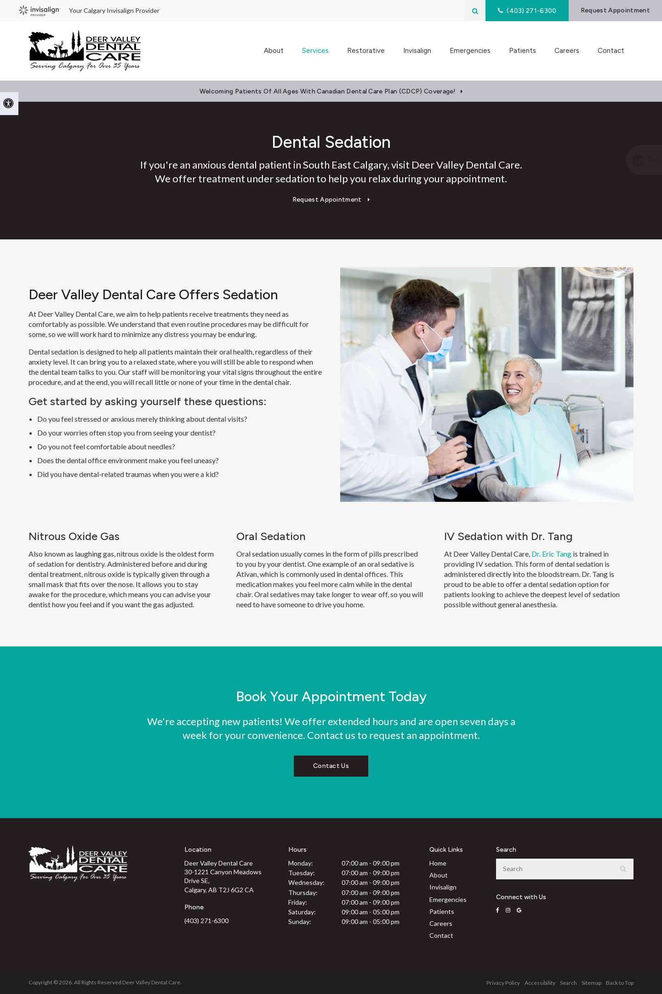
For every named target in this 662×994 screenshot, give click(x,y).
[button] (613, 160)
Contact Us (331, 766)
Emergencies (470, 51)
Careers (566, 51)
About (438, 875)
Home (437, 863)
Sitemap (591, 982)
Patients (441, 911)
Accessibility (540, 982)
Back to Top (619, 982)
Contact (611, 51)
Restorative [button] (366, 51)
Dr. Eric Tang (551, 553)
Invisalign (417, 51)
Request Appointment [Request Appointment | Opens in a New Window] (615, 10)
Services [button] (315, 51)
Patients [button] (522, 51)
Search (568, 982)
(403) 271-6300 (206, 920)
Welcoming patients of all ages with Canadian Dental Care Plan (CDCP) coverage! (328, 91)
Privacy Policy (503, 982)
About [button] (274, 51)
